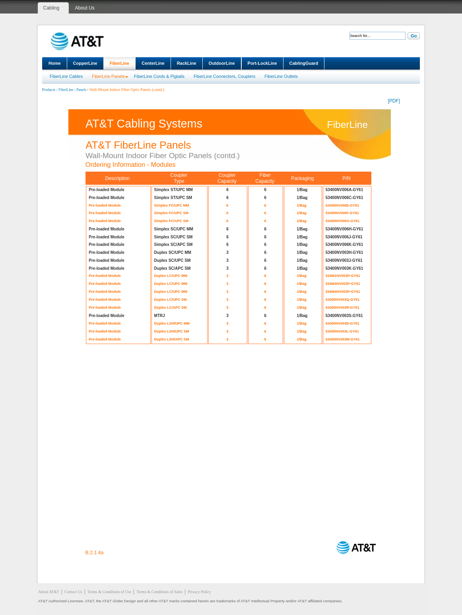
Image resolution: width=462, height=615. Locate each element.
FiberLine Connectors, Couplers (224, 76)
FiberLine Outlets (281, 76)
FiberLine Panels (108, 76)
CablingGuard (303, 63)
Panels (81, 90)
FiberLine (120, 63)
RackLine (186, 63)
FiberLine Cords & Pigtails (159, 76)
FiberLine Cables (66, 76)
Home (55, 63)
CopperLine (85, 63)
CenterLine (153, 63)
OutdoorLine (222, 63)
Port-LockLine (262, 63)
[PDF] (394, 101)
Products (48, 90)
